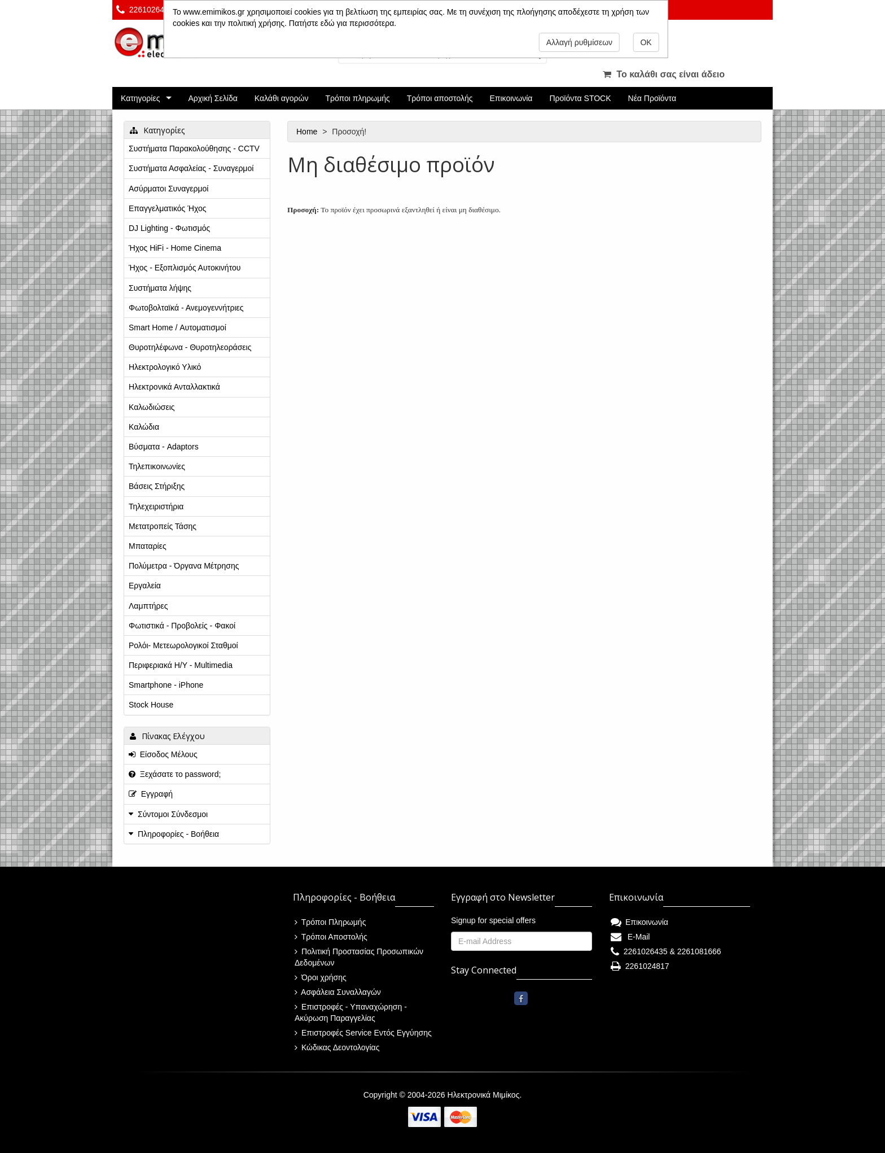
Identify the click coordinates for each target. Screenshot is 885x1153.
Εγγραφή (151, 793)
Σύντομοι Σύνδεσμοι (173, 814)
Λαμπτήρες (148, 605)
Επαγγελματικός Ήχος (167, 208)
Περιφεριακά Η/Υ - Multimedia (181, 665)
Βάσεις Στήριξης (157, 486)
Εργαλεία (145, 585)
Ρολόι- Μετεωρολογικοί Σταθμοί (183, 645)
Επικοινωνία (511, 98)
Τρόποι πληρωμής (357, 98)
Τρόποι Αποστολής (331, 936)
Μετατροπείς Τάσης (162, 526)
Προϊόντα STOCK (580, 98)
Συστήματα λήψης (160, 287)
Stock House (151, 704)
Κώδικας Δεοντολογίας (337, 1047)
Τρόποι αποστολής (440, 98)
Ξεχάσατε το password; (175, 774)
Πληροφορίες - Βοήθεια (178, 833)
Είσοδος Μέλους (163, 754)
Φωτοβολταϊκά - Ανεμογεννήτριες (186, 307)
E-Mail (630, 936)
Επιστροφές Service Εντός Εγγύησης (363, 1032)
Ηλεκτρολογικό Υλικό (165, 367)
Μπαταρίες (148, 546)
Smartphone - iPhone (166, 684)
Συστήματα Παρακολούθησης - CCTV (194, 148)
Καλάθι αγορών (282, 98)
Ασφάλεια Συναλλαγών (338, 992)
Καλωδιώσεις (152, 407)
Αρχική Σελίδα (212, 98)
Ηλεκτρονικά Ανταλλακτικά (174, 386)
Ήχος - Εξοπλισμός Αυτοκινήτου (184, 267)
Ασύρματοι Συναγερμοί (168, 188)
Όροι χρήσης (321, 977)
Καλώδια (144, 426)
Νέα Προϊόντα (652, 98)
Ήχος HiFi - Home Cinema (175, 247)
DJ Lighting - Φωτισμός (169, 228)
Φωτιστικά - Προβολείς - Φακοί (182, 625)
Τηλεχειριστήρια (156, 506)
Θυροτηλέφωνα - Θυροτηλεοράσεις (190, 347)
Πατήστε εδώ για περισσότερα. (342, 23)
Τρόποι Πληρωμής (330, 922)
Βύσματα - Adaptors (164, 446)
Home (307, 131)
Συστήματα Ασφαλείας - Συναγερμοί (191, 168)
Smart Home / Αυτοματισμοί (177, 327)
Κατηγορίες (140, 98)
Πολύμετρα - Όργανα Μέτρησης (184, 565)
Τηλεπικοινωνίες (157, 466)
